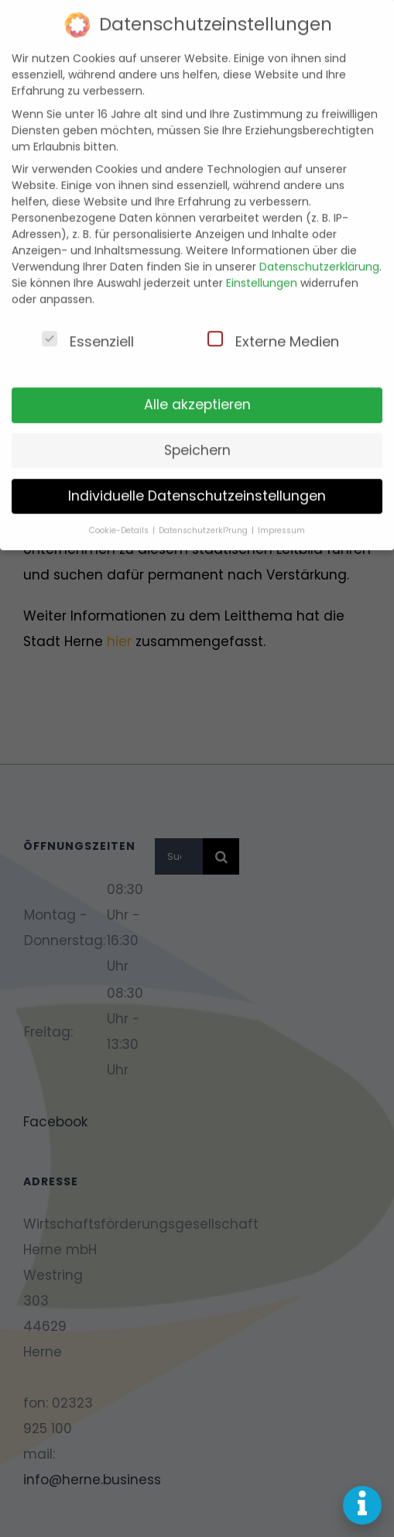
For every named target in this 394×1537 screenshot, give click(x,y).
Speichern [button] (197, 436)
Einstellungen (261, 269)
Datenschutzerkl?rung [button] (204, 516)
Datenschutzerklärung (319, 252)
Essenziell (88, 327)
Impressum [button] (281, 516)
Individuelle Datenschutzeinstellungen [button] (197, 482)
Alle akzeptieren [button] (197, 390)
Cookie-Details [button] (120, 516)
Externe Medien (273, 327)
